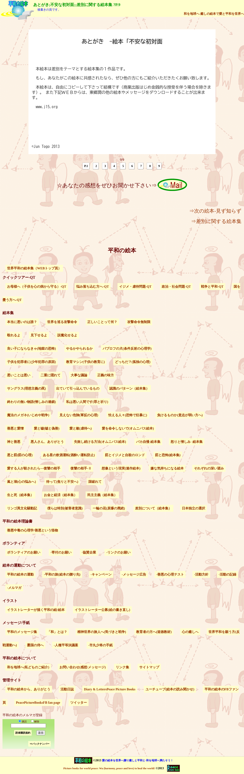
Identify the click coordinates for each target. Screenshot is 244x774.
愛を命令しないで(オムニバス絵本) (128, 428)
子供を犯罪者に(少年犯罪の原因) (31, 362)
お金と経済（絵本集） (60, 495)
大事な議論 (79, 375)
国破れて (95, 481)
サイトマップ (149, 667)
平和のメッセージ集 (22, 632)
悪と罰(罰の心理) (20, 455)
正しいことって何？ (102, 322)
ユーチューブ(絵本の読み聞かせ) (169, 689)
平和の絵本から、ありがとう (28, 689)
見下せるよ (39, 335)
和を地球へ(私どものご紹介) (28, 667)
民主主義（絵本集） (102, 495)
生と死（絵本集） (20, 495)
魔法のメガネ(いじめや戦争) (28, 415)
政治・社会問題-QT (176, 286)
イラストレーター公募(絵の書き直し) (102, 610)
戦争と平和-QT (212, 286)
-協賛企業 (89, 552)
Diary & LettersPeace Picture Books (110, 689)
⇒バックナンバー (39, 743)
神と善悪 (13, 441)
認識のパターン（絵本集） (129, 388)
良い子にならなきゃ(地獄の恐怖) (31, 348)
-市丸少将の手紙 (100, 645)
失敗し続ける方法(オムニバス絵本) (100, 441)
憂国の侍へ (35, 645)
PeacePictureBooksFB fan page (38, 702)
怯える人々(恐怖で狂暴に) (127, 415)
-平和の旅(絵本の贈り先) (62, 574)
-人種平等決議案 (66, 645)
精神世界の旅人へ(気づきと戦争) (101, 632)
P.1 (86, 166)
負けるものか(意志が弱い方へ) (180, 415)
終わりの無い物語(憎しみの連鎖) (31, 402)
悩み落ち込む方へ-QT (92, 286)
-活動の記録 (227, 574)
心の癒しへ (190, 632)
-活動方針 (201, 574)
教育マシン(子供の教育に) (85, 362)
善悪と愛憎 (15, 428)
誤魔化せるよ (67, 335)
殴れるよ (13, 335)
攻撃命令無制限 (138, 322)
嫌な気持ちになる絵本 (167, 468)
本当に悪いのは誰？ (22, 322)
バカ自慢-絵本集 (148, 441)
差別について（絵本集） (153, 508)
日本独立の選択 (193, 508)
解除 (34, 721)
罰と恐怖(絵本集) (168, 455)
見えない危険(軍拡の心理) (78, 415)
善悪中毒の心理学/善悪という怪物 (32, 530)
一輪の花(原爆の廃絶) (109, 508)
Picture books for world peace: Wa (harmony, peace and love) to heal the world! (109, 768)
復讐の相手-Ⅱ (80, 468)
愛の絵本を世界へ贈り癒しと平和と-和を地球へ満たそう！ (137, 760)
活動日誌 (67, 689)
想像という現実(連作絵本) (121, 468)
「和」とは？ (57, 632)
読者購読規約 (22, 732)
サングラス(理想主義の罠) (26, 388)
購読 (22, 721)
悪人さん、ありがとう (47, 441)
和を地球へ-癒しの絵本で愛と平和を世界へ (214, 13)
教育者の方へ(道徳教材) (154, 632)
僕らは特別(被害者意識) (65, 508)
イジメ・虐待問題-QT (135, 286)
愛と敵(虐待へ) (80, 428)
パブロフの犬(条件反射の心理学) (127, 348)
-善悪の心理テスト (170, 574)
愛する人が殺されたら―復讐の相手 (33, 468)
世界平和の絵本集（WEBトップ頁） (34, 268)
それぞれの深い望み (209, 468)
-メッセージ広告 (134, 574)
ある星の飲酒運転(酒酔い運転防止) (69, 455)
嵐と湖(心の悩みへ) (21, 481)
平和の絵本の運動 (20, 574)
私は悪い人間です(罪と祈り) (87, 402)
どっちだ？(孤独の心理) (132, 362)
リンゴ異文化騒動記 (22, 508)
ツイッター (78, 702)
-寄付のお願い (61, 552)
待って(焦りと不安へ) (62, 481)
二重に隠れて (50, 375)
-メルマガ (14, 587)
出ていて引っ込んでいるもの (77, 388)
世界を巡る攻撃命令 (62, 322)
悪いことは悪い (18, 375)
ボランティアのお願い (23, 552)
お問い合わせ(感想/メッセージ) (82, 667)
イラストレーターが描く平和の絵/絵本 (35, 610)
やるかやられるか (79, 348)
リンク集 (122, 667)
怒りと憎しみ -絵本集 (186, 441)
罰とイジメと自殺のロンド (125, 455)
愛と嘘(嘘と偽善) (46, 428)
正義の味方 (105, 375)
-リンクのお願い (118, 552)
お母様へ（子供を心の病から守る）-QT (36, 286)
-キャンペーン (101, 574)
